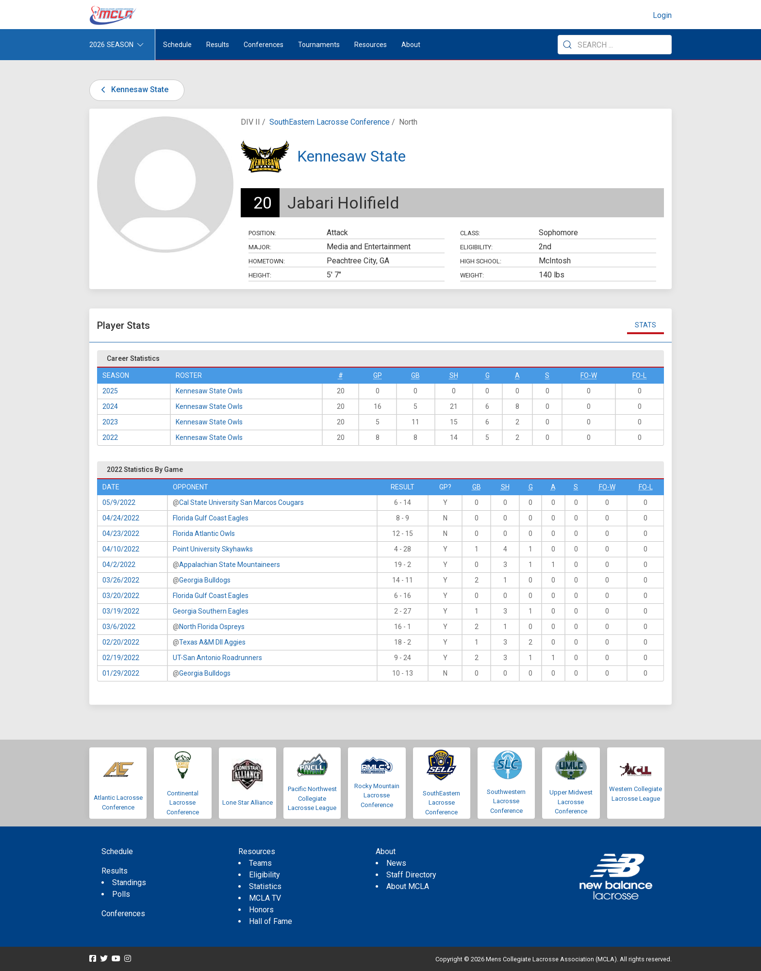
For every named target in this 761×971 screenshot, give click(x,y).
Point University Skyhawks (213, 549)
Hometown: (266, 261)
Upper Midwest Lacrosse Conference (571, 802)
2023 (110, 422)
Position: (262, 233)
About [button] (410, 45)
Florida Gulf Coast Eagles (210, 518)
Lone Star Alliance (247, 802)
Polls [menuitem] (121, 894)
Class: (470, 233)
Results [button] (217, 45)
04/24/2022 (120, 518)
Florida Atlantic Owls (204, 533)
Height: (259, 275)
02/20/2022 (120, 642)
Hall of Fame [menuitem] (270, 921)
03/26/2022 (120, 580)
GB (415, 375)
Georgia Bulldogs (205, 580)
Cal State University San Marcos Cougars (241, 502)
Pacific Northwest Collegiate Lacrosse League (312, 798)
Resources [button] (370, 45)
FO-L (639, 375)
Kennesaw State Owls (209, 391)
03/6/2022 (118, 627)
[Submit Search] (567, 44)
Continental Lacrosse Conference (182, 803)
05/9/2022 (118, 502)
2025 (110, 391)
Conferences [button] (263, 45)
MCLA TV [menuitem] (265, 898)
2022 (110, 437)
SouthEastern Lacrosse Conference (329, 122)
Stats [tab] (645, 325)
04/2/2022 (118, 564)
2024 (110, 406)
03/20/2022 (120, 595)
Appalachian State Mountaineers (229, 564)
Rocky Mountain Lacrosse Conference (376, 795)
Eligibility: (476, 247)
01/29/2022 (120, 673)
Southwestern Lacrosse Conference (506, 801)
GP (377, 375)
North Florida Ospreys (212, 627)
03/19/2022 (120, 611)
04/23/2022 (120, 533)
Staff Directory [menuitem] (411, 874)
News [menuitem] (396, 863)
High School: (480, 261)
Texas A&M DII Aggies (212, 642)
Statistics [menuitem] (265, 886)
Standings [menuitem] (129, 882)
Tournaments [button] (319, 45)
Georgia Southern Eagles (210, 611)
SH (453, 375)
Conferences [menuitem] (123, 913)
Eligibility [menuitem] (264, 874)
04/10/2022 (120, 549)
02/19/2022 (120, 658)
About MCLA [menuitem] (407, 886)
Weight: (472, 275)
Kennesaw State (133, 89)
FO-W (588, 375)
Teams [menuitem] (260, 863)
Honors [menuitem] (261, 909)
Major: (259, 247)
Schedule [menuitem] (177, 45)
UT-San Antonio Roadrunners (217, 658)
